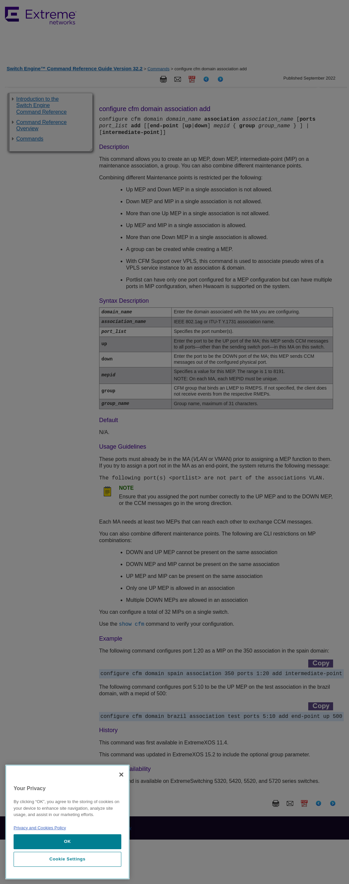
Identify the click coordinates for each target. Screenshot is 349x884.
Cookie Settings (67, 858)
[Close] (121, 774)
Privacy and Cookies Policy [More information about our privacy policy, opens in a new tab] (40, 827)
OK (67, 841)
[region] (67, 822)
